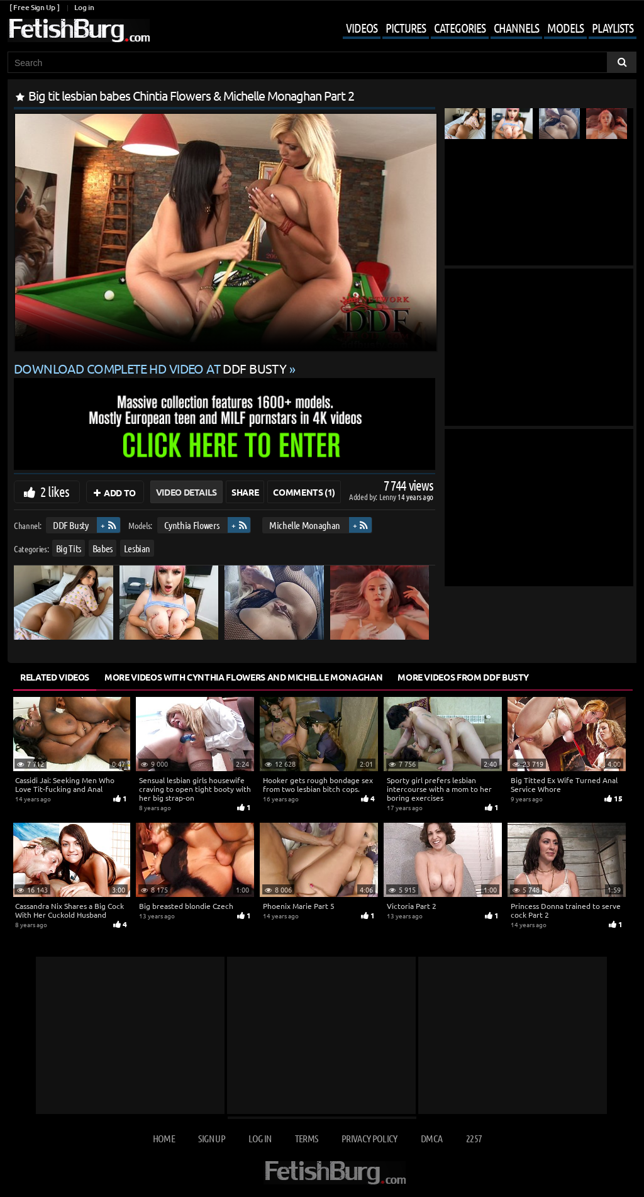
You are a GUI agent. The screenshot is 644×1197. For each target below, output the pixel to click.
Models (565, 27)
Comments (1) (304, 492)
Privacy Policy (369, 1138)
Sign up (211, 1138)
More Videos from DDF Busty (463, 676)
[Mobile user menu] (480, 29)
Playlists (612, 27)
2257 (474, 1138)
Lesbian (137, 548)
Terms (306, 1138)
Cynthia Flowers (191, 525)
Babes (102, 548)
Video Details (186, 492)
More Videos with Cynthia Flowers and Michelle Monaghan (243, 676)
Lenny (388, 496)
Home (164, 1138)
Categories (460, 27)
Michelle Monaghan (304, 525)
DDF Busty (71, 525)
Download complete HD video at (151, 368)
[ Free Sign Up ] (34, 7)
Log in (84, 7)
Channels (516, 27)
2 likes (54, 491)
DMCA (431, 1138)
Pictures (406, 27)
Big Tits (68, 548)
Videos (361, 27)
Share (244, 492)
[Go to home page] (79, 30)
